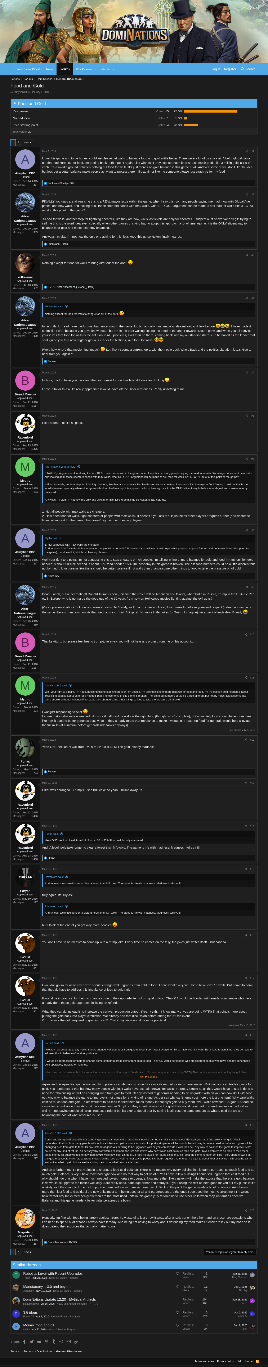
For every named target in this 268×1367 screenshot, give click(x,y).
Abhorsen (16, 1290)
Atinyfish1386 (22, 92)
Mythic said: (52, 538)
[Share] (247, 151)
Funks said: (52, 833)
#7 (252, 458)
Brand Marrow (25, 394)
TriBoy (14, 1277)
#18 (252, 1035)
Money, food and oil (26, 1325)
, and (71, 287)
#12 (252, 739)
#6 (252, 415)
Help (239, 1361)
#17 (252, 978)
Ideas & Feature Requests (51, 1277)
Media (105, 69)
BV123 (25, 957)
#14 (252, 826)
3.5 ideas (18, 1312)
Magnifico (25, 1232)
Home (249, 1361)
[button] (95, 69)
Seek (232, 1328)
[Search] (248, 69)
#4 (252, 298)
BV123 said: (52, 1043)
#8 (252, 530)
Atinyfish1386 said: (56, 685)
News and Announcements (59, 1303)
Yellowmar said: (54, 306)
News (49, 69)
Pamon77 (16, 1316)
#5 (252, 372)
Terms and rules (204, 1361)
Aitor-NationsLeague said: (60, 466)
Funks (25, 761)
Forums (65, 69)
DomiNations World (27, 69)
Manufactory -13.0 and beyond (35, 1287)
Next (26, 142)
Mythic (25, 480)
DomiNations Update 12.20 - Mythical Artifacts (47, 1300)
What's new (84, 69)
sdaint (14, 1329)
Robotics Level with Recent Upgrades (40, 1274)
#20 (252, 1210)
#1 (252, 151)
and (61, 183)
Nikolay (231, 1290)
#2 (252, 194)
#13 (252, 782)
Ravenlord (25, 437)
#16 (252, 935)
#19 (252, 1125)
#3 (252, 255)
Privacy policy (225, 1361)
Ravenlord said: (54, 876)
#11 (252, 677)
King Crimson (227, 1277)
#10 (252, 634)
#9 (252, 587)
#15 (252, 869)
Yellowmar (25, 277)
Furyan (25, 891)
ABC (232, 1303)
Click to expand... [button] (148, 1076)
